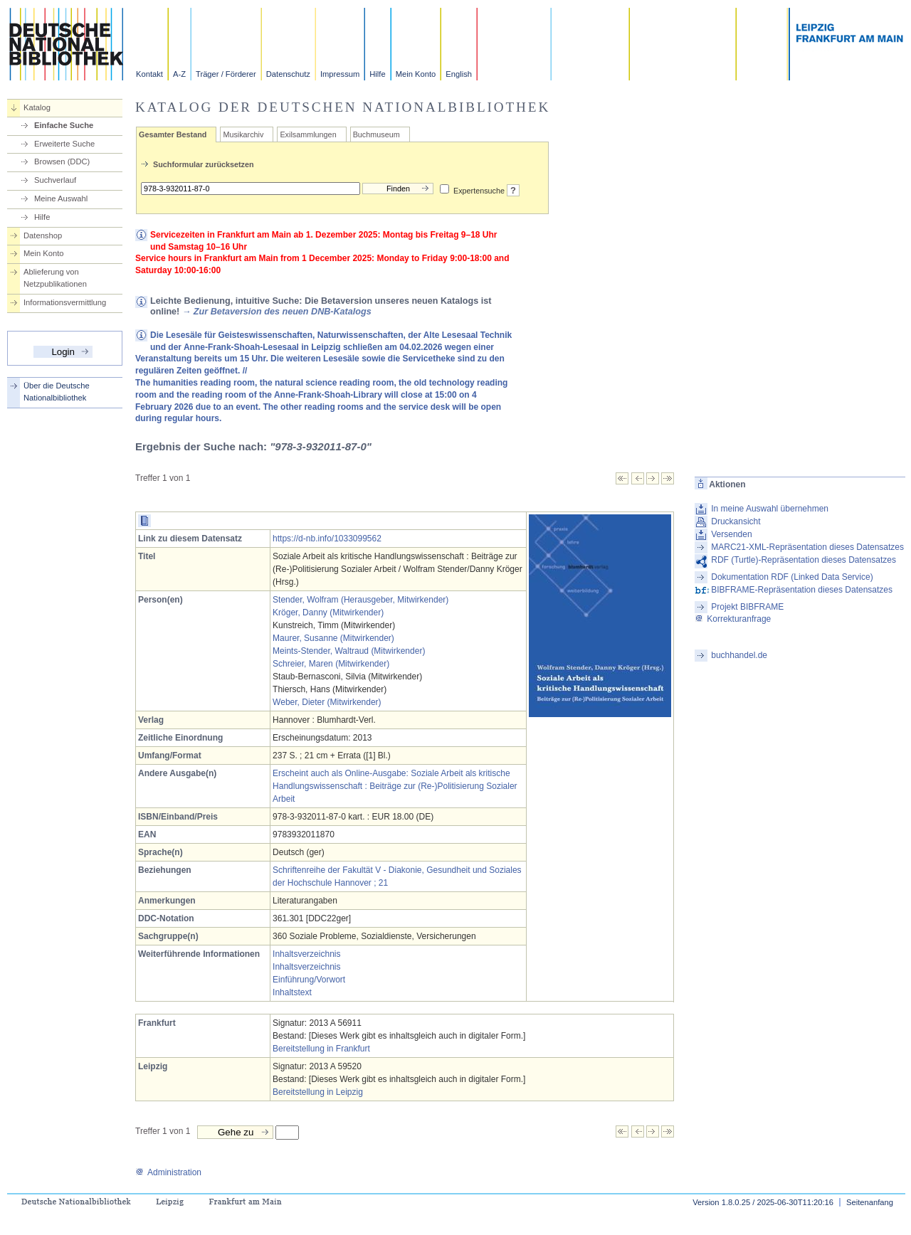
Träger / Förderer (226, 74)
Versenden (731, 534)
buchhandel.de (739, 655)
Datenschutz (288, 74)
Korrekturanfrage (733, 619)
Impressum (339, 74)
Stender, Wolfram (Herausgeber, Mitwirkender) (360, 600)
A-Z (179, 74)
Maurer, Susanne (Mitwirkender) (333, 638)
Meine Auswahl (61, 198)
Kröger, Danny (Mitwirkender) (328, 613)
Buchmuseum (376, 134)
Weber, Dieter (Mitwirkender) (327, 702)
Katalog (37, 107)
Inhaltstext (292, 992)
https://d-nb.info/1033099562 (327, 539)
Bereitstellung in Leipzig (318, 1092)
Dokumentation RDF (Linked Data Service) (792, 577)
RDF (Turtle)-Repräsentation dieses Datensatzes (803, 560)
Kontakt (149, 74)
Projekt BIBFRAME (747, 607)
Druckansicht (735, 521)
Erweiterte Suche (64, 143)
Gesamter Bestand (172, 134)
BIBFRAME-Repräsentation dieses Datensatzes (801, 590)
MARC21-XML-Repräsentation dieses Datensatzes (807, 547)
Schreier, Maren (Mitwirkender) (331, 664)
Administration (168, 1172)
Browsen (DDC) (62, 161)
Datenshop (42, 235)
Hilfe (377, 74)
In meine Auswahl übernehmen (769, 509)
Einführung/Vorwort (309, 980)
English (459, 74)
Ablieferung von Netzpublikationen (55, 277)
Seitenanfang (869, 1202)
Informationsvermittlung (64, 302)
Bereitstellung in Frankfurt (321, 1049)
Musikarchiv (243, 134)
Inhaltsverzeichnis (306, 954)
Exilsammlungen (308, 134)
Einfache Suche (63, 125)
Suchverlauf (55, 180)
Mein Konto (416, 74)
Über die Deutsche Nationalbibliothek (56, 391)
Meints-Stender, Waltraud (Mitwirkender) (349, 651)
